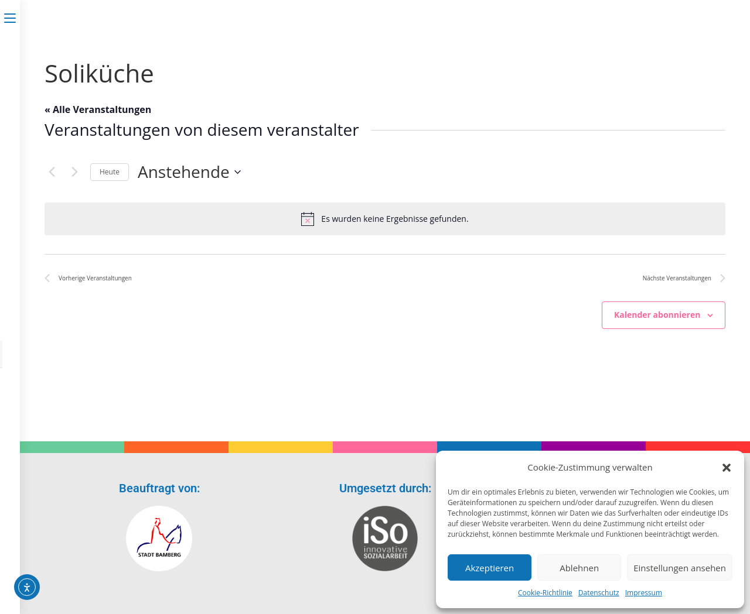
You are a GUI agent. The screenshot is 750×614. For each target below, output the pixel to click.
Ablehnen (579, 568)
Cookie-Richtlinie (545, 593)
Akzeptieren (489, 568)
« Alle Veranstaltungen (98, 109)
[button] (726, 468)
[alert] (385, 219)
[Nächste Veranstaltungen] (74, 172)
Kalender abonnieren (657, 314)
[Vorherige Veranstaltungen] (52, 172)
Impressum (643, 593)
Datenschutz (598, 593)
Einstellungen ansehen (679, 568)
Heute (110, 172)
